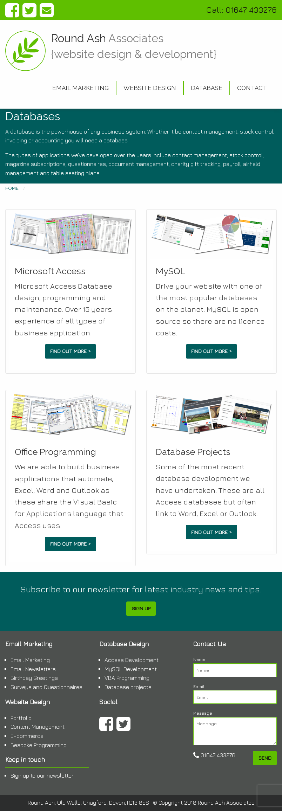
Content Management (38, 726)
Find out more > (70, 351)
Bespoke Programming (39, 745)
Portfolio (21, 718)
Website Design (149, 87)
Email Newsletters (33, 669)
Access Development (132, 660)
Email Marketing (80, 87)
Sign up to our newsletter (42, 775)
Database (206, 87)
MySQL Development (131, 669)
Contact (252, 87)
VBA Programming (127, 678)
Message (235, 727)
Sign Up (141, 608)
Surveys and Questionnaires (46, 687)
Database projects (128, 687)
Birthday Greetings (34, 678)
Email (235, 694)
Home (12, 188)
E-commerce (27, 736)
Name (235, 667)
